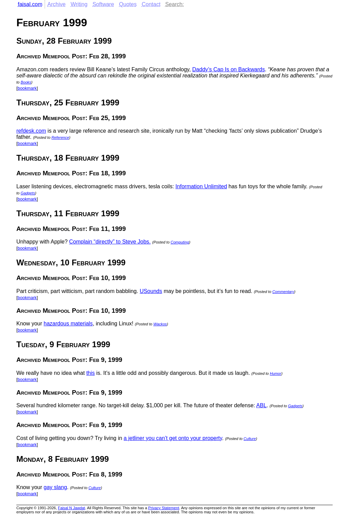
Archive (56, 4)
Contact (151, 4)
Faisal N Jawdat (71, 508)
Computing (180, 242)
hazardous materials (68, 323)
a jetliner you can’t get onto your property (173, 438)
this (90, 373)
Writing (79, 4)
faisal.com (30, 4)
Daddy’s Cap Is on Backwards (228, 69)
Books (25, 82)
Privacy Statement (163, 508)
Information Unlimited (201, 186)
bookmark (27, 88)
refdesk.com (31, 131)
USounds (151, 291)
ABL (261, 405)
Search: (174, 4)
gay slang (55, 487)
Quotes (128, 4)
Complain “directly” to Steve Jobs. (110, 242)
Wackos (160, 324)
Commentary (283, 292)
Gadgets (27, 193)
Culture (250, 439)
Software (103, 4)
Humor (276, 373)
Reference (60, 137)
